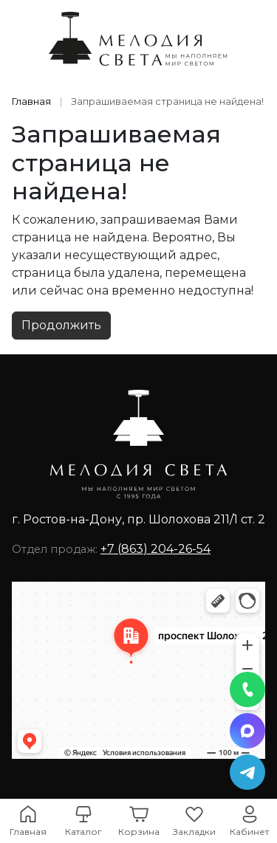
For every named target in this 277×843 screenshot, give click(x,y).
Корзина (139, 831)
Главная (31, 101)
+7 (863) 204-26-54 (155, 549)
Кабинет (249, 831)
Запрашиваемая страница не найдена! (167, 101)
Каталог (83, 831)
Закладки (194, 831)
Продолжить (61, 325)
